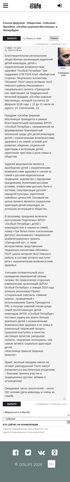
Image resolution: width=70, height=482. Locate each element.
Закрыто (12, 38)
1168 (63, 75)
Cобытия (49, 23)
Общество (34, 23)
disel (9, 48)
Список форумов (14, 23)
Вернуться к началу (64, 399)
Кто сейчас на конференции (20, 425)
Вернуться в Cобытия (17, 412)
